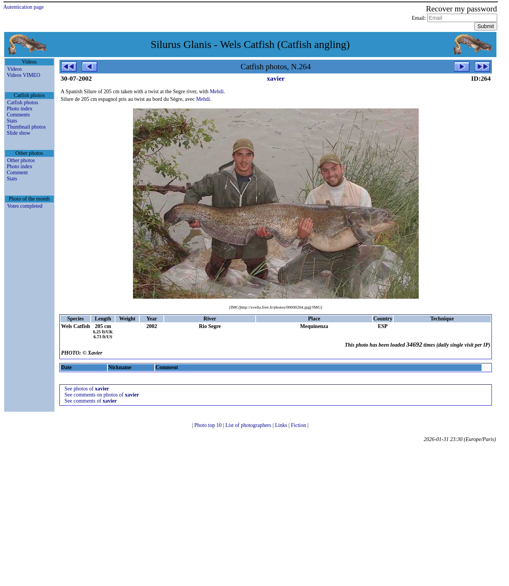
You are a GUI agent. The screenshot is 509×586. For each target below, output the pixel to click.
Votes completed (25, 206)
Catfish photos (22, 102)
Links (281, 425)
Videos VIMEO (23, 75)
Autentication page (23, 7)
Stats (12, 121)
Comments (18, 115)
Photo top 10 (208, 425)
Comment (17, 172)
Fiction (299, 425)
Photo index (19, 108)
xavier (276, 78)
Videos (14, 69)
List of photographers (248, 425)
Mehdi (217, 91)
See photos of (86, 389)
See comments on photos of (101, 395)
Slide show (18, 133)
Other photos (21, 160)
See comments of (90, 401)
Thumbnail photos (26, 127)
